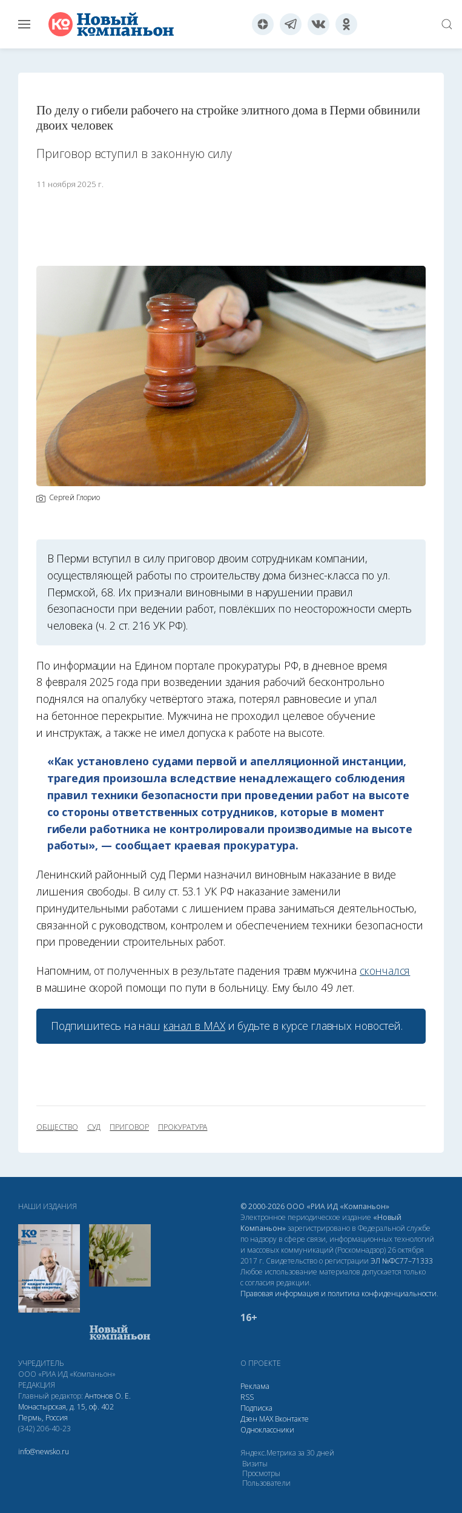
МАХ (266, 1419)
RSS (247, 1397)
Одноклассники (267, 1430)
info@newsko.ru (43, 1451)
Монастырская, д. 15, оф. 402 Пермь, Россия (66, 1412)
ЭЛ (402, 1261)
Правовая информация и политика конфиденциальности (338, 1293)
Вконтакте (292, 1419)
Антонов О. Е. (108, 1396)
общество (57, 1127)
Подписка (256, 1408)
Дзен (248, 1419)
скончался (385, 970)
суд (94, 1127)
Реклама (254, 1386)
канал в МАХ (194, 1025)
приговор (129, 1127)
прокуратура (182, 1127)
